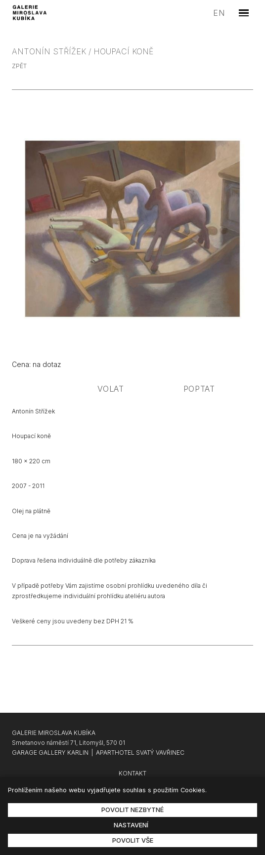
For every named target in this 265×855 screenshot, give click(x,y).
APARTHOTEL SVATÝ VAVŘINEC (140, 752)
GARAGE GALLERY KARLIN (50, 752)
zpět (19, 66)
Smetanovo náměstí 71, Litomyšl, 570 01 (68, 742)
